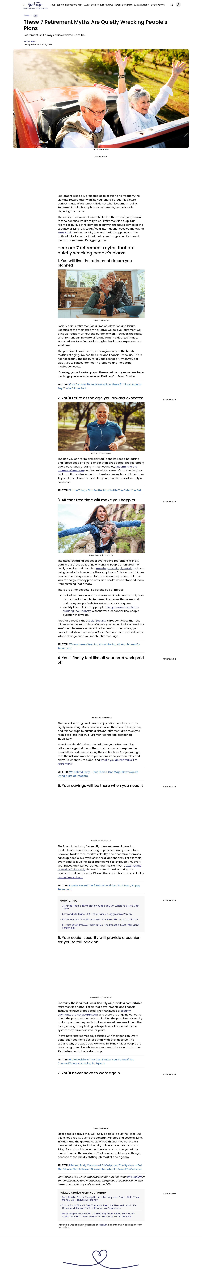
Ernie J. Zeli (64, 232)
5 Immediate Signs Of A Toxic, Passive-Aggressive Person (97, 914)
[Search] (171, 4)
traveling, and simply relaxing (115, 568)
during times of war (70, 877)
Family (86, 5)
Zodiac (60, 5)
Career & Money (141, 5)
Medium (103, 1224)
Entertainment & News (102, 5)
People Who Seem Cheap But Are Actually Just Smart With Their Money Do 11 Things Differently (100, 1198)
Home (26, 15)
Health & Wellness (123, 5)
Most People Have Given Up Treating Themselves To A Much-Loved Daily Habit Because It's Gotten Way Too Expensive (99, 1215)
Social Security (96, 620)
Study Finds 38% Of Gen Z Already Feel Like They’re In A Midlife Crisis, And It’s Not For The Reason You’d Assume (99, 1207)
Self (80, 5)
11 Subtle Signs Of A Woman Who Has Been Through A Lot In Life (100, 919)
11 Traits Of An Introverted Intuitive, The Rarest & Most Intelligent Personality (100, 926)
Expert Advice (158, 5)
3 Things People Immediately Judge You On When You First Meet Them (100, 907)
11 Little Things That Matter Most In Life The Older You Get (105, 490)
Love (53, 5)
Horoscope (71, 5)
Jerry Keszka (30, 41)
